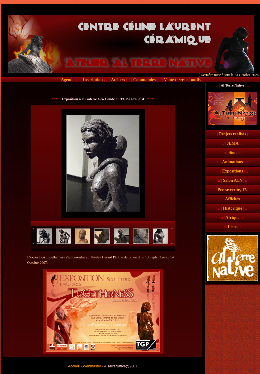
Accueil (74, 366)
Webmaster (92, 366)
